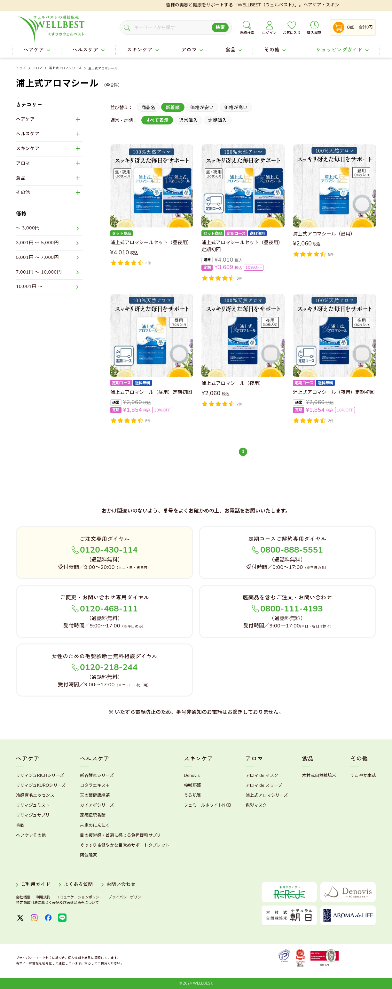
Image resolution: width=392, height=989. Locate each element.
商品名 (148, 108)
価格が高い (236, 108)
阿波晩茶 (88, 855)
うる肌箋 (192, 795)
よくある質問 (78, 884)
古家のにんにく (95, 825)
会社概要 (23, 897)
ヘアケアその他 (31, 835)
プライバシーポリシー (126, 897)
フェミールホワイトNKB (207, 805)
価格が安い (202, 108)
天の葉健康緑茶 (95, 795)
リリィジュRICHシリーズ (40, 775)
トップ (21, 68)
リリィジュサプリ (33, 815)
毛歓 (20, 825)
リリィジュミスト (33, 805)
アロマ (38, 68)
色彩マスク (256, 805)
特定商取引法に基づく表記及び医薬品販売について (57, 902)
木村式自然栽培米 (319, 775)
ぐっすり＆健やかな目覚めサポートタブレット (124, 845)
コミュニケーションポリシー (79, 897)
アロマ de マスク (262, 775)
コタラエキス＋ (95, 785)
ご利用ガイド (35, 884)
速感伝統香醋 (93, 815)
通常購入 (188, 120)
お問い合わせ (121, 884)
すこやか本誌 (363, 775)
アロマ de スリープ (264, 785)
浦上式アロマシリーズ (65, 68)
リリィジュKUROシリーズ (41, 785)
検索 (220, 27)
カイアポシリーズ (97, 805)
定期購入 (217, 120)
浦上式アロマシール (103, 68)
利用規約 (43, 897)
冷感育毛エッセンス (35, 795)
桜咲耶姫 (192, 785)
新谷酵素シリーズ (97, 775)
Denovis (192, 775)
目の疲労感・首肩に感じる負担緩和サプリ (120, 835)
